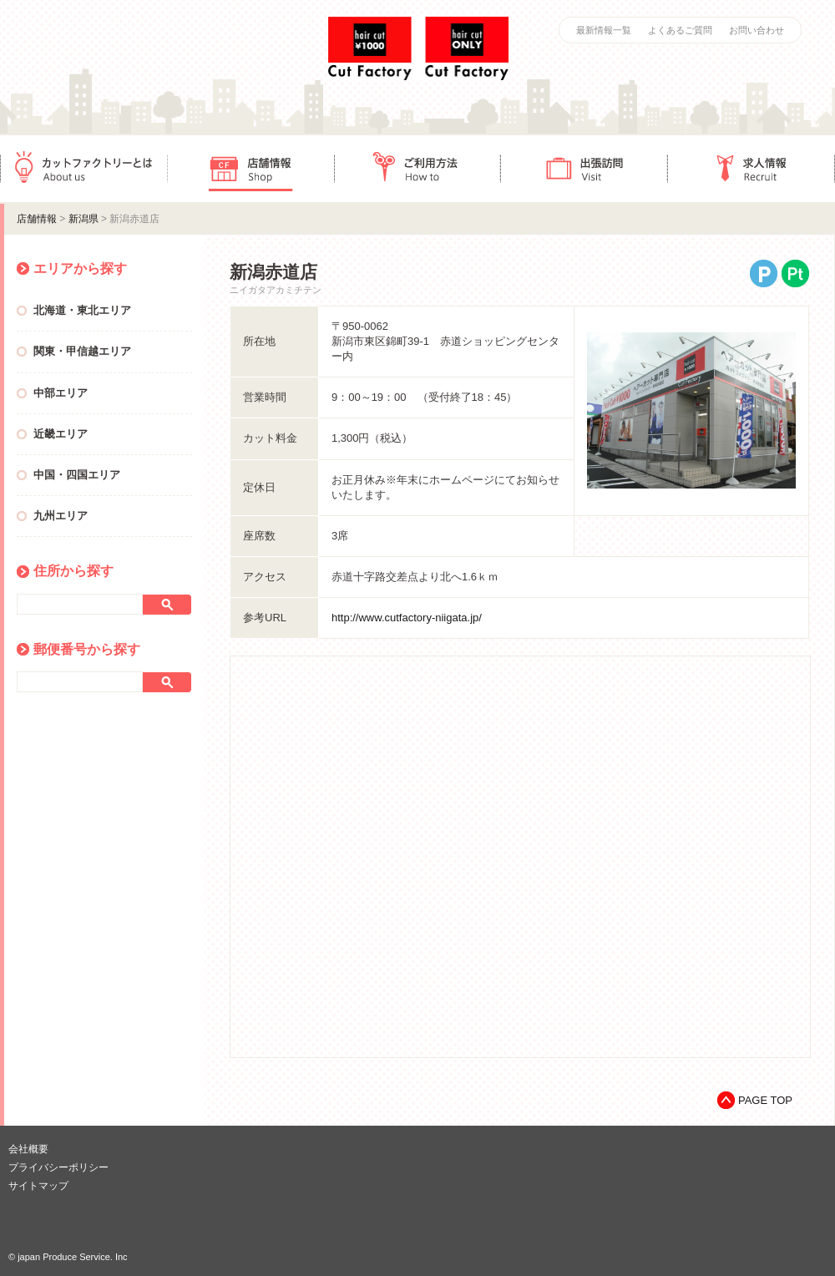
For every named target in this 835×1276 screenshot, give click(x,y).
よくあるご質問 (680, 30)
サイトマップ (38, 1186)
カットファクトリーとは (83, 168)
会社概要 (28, 1149)
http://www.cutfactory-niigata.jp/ (406, 617)
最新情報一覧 (603, 30)
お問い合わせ (756, 30)
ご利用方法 (417, 168)
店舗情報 (250, 168)
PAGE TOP (765, 1100)
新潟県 (83, 219)
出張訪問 (584, 168)
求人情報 (751, 168)
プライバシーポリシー (58, 1167)
